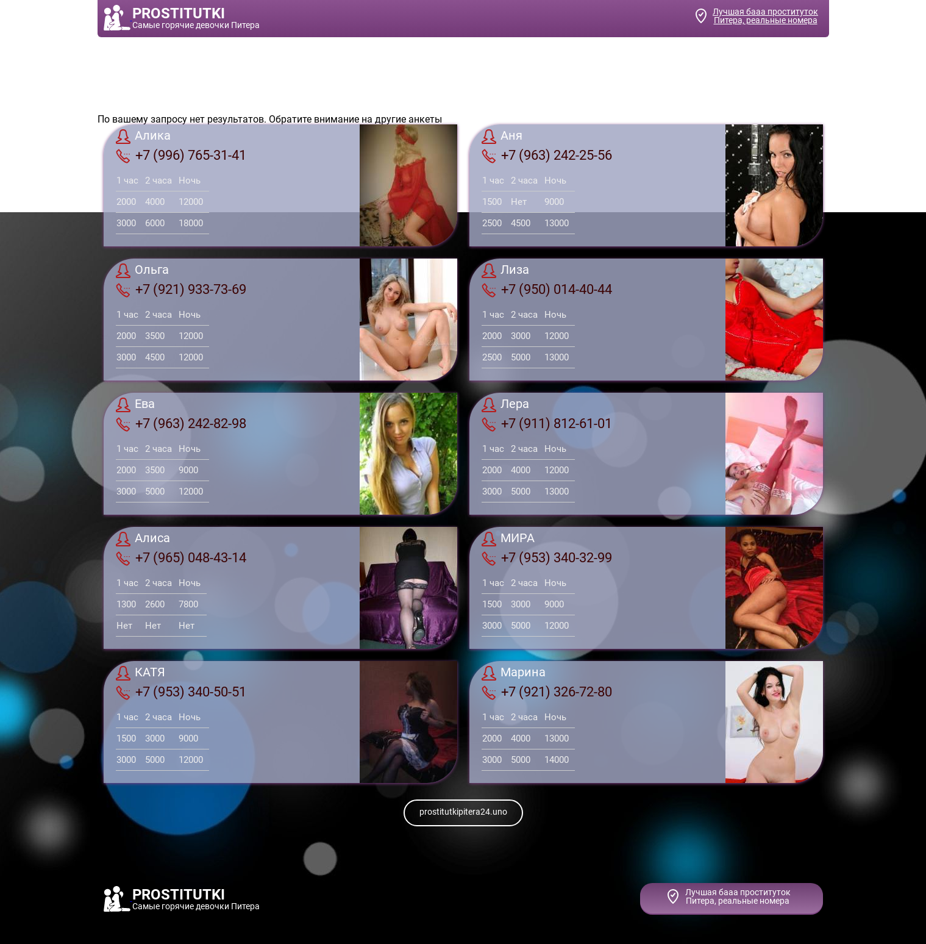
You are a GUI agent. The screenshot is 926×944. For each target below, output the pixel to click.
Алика (143, 136)
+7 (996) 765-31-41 (181, 155)
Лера (505, 405)
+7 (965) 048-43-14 (181, 558)
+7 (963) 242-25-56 (547, 155)
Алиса (143, 539)
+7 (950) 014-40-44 (547, 290)
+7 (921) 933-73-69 (181, 290)
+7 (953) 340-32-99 (547, 558)
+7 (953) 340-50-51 (181, 692)
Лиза (505, 270)
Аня (502, 136)
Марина (514, 673)
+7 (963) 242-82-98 (181, 424)
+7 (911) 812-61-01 (547, 424)
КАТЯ (140, 673)
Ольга (142, 270)
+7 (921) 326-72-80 (547, 692)
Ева (135, 405)
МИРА (508, 539)
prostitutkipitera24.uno (463, 812)
